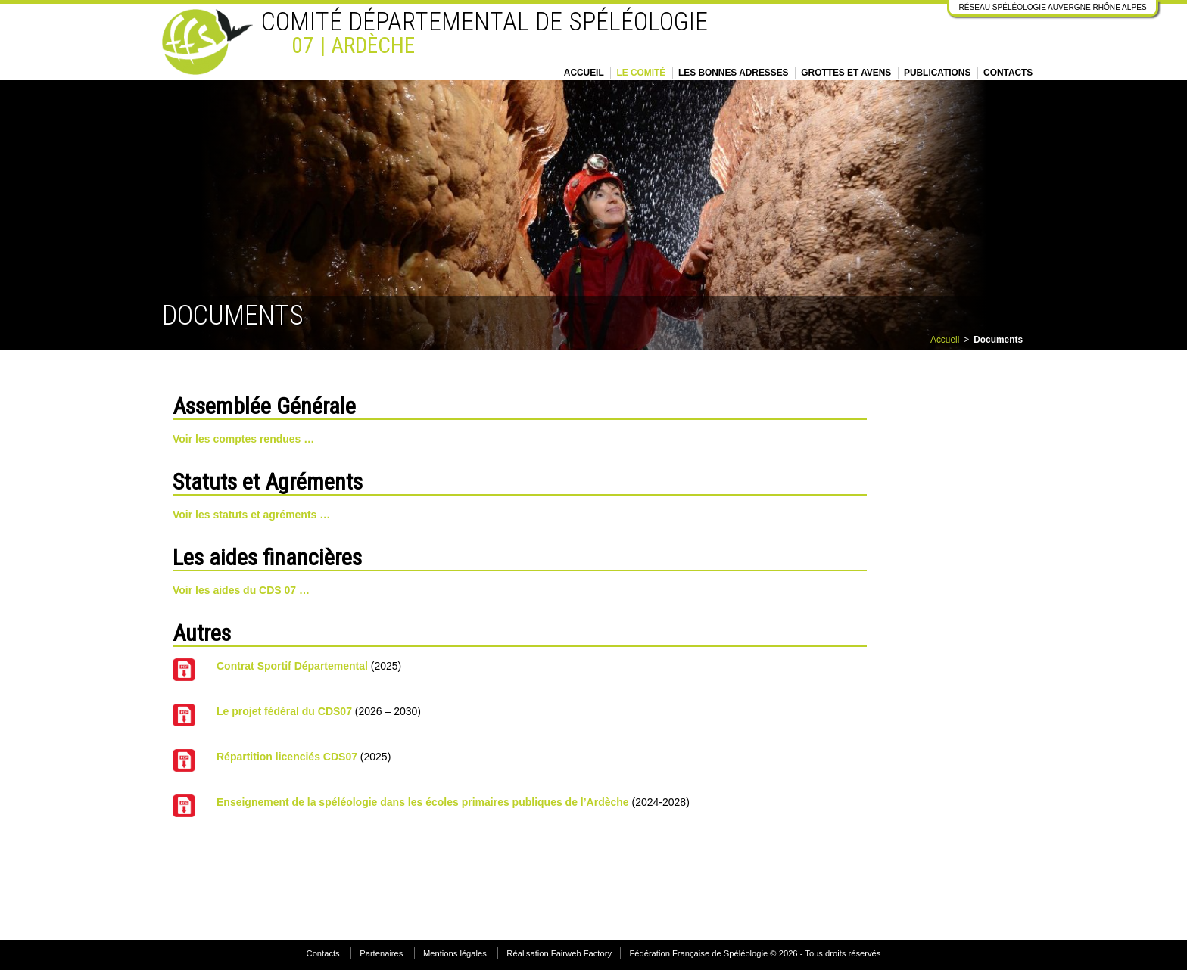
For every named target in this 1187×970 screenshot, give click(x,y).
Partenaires (381, 953)
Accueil (584, 72)
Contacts (1008, 72)
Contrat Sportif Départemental (292, 666)
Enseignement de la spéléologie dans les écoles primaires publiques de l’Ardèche (423, 802)
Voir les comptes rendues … (243, 439)
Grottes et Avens (846, 72)
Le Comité (640, 72)
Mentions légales (455, 953)
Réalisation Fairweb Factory (559, 953)
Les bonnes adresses (733, 72)
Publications (937, 72)
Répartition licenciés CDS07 (287, 757)
